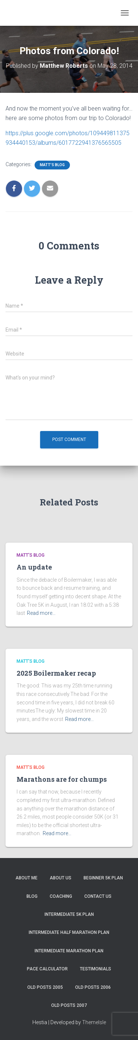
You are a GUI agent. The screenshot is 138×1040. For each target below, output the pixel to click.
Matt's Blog (52, 165)
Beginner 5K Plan (103, 877)
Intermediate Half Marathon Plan (69, 932)
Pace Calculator (47, 968)
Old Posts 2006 (93, 987)
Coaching (61, 896)
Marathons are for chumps (62, 779)
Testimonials (95, 968)
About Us (60, 877)
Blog (32, 896)
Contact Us (98, 896)
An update (34, 567)
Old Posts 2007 (69, 1005)
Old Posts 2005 (45, 987)
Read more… (41, 613)
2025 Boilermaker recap (56, 673)
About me (26, 877)
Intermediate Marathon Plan (69, 950)
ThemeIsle (94, 1022)
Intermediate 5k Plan (69, 914)
